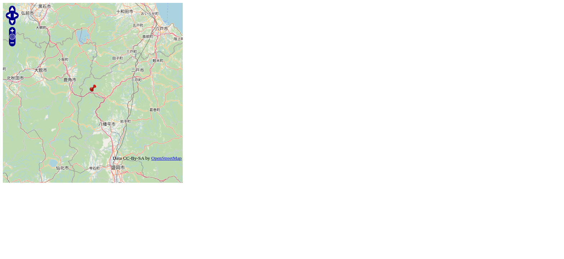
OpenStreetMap (166, 158)
